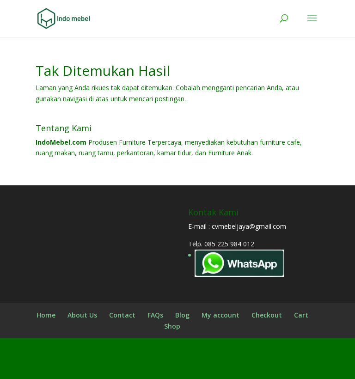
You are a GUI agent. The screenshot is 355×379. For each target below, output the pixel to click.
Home (46, 315)
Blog (182, 315)
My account (220, 315)
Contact (122, 315)
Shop (172, 326)
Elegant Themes (154, 366)
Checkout (266, 315)
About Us (82, 315)
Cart (301, 315)
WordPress (252, 366)
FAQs (155, 315)
